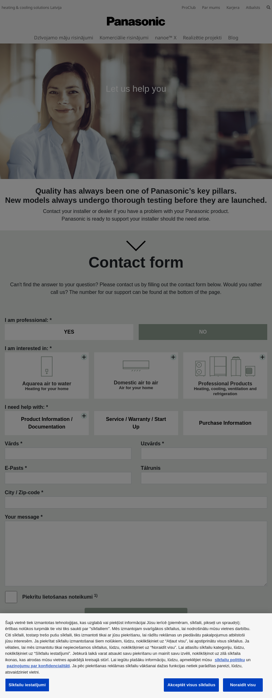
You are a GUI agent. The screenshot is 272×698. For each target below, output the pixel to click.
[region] (136, 655)
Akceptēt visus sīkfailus (191, 684)
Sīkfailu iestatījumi (27, 684)
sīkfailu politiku (230, 659)
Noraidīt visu (242, 684)
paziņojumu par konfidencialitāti (38, 665)
